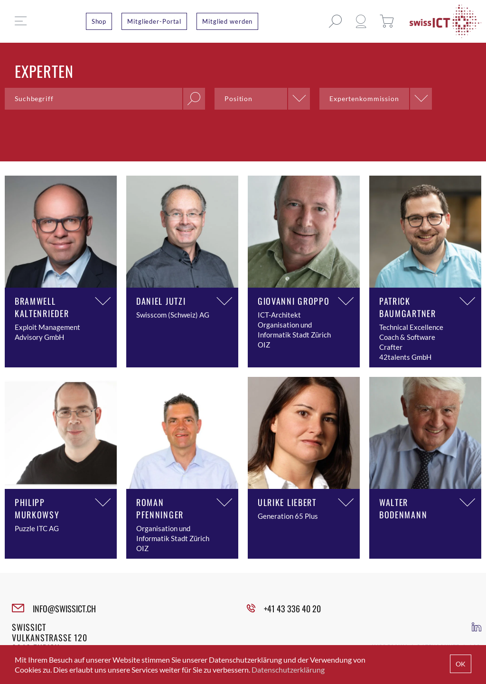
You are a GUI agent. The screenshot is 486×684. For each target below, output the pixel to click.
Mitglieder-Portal (154, 21)
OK (461, 664)
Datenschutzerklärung (288, 669)
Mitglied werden (227, 21)
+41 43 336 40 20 (292, 608)
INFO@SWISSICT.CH (64, 608)
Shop (99, 21)
